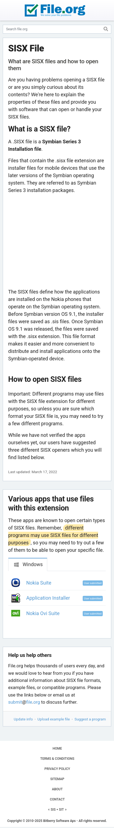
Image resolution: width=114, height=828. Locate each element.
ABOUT (57, 789)
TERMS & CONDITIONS (57, 759)
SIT (61, 809)
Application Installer (48, 598)
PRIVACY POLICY (57, 769)
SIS (53, 809)
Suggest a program (90, 719)
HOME (57, 748)
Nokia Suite (38, 583)
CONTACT (57, 799)
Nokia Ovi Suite (43, 613)
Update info (23, 719)
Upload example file (53, 719)
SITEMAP (57, 779)
